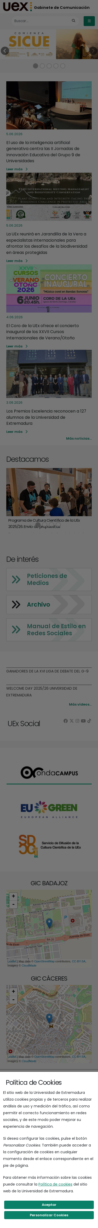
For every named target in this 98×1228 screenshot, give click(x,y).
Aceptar (49, 1204)
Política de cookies (55, 1184)
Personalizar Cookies (49, 1215)
